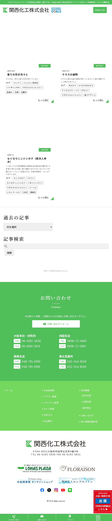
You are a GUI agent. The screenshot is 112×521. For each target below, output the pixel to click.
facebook (42, 490)
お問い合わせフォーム (58, 323)
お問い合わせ (42, 520)
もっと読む (43, 100)
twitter (49, 490)
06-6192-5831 (71, 454)
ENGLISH (100, 10)
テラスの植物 (70, 74)
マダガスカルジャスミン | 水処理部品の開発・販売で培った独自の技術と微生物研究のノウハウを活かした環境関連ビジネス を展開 (57, 2)
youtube (63, 490)
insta (56, 490)
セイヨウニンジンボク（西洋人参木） (26, 160)
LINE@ (70, 490)
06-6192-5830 (46, 454)
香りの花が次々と (17, 74)
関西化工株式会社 (59, 501)
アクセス (70, 520)
